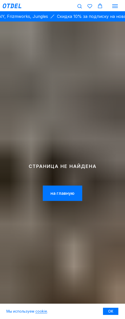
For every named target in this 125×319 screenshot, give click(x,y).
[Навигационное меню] (115, 6)
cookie (41, 311)
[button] (79, 6)
